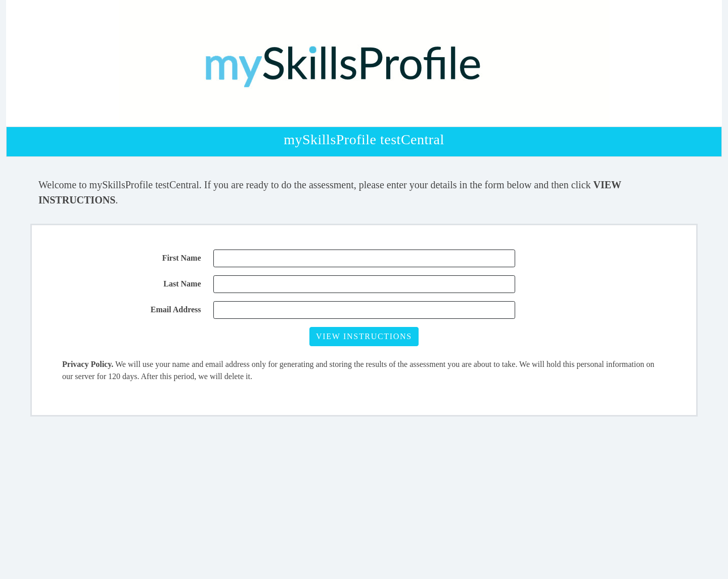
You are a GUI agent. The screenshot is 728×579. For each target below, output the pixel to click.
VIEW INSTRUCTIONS (364, 336)
